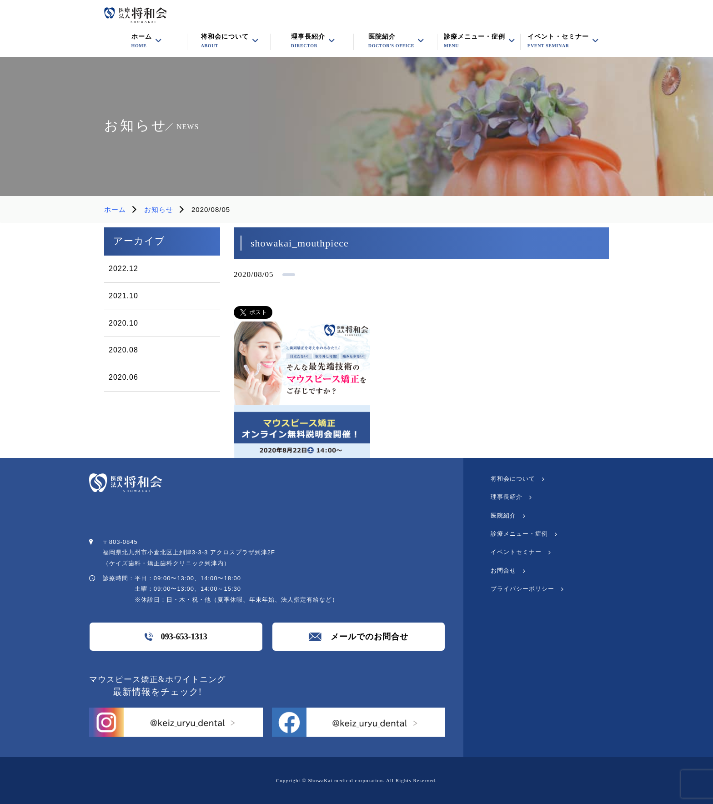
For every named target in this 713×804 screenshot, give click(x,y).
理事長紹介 (506, 496)
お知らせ (158, 209)
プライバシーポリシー (522, 588)
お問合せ (503, 570)
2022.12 (123, 268)
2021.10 (123, 296)
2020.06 (123, 377)
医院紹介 (391, 41)
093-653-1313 (176, 636)
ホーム (115, 209)
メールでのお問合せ (358, 636)
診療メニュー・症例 (474, 41)
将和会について (513, 478)
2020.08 (123, 350)
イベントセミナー (516, 551)
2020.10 (123, 323)
